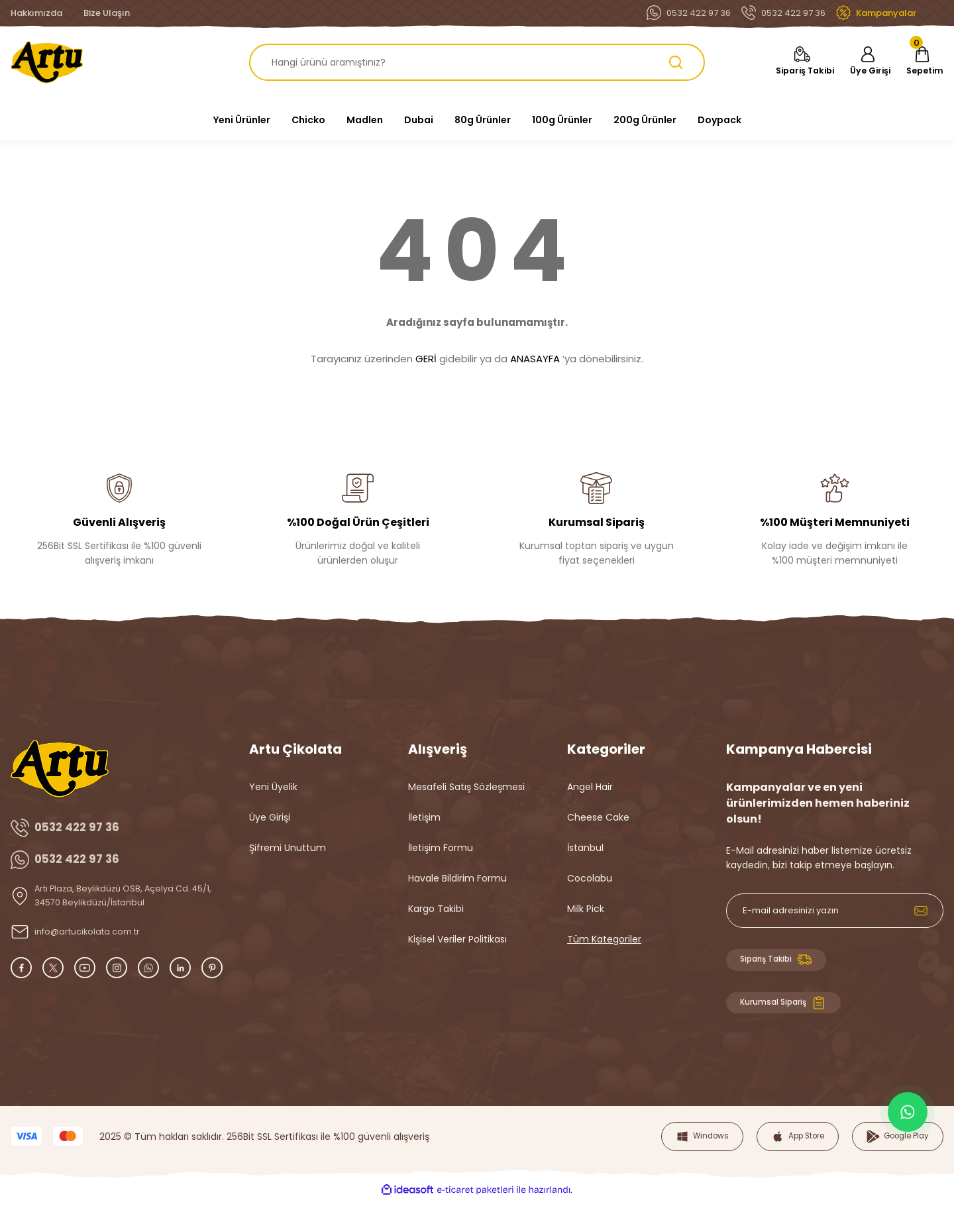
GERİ (426, 359)
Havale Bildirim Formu (457, 878)
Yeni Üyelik (273, 786)
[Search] (477, 62)
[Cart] (920, 62)
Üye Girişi (269, 817)
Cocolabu (589, 878)
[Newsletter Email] (834, 910)
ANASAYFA (535, 359)
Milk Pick (585, 908)
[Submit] (921, 910)
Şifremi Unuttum (287, 847)
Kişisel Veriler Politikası (457, 939)
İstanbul (585, 847)
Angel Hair (590, 786)
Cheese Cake (598, 817)
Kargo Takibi (436, 908)
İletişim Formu (440, 847)
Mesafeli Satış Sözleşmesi (466, 786)
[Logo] (47, 62)
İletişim (424, 817)
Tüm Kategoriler (604, 939)
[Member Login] (861, 62)
